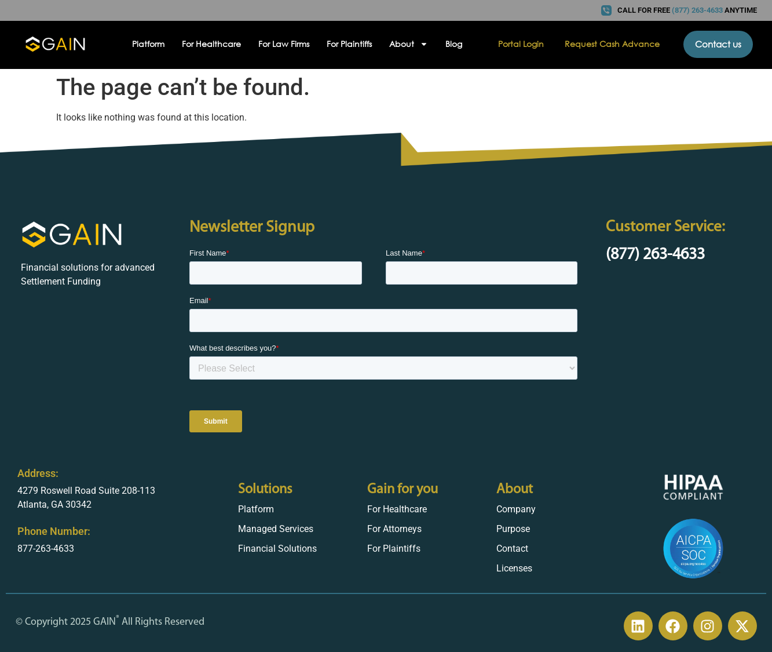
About (408, 44)
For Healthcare (211, 43)
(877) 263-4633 (655, 255)
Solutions (265, 490)
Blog (453, 43)
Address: (37, 473)
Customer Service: (665, 227)
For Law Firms (283, 43)
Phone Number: (53, 531)
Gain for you (402, 490)
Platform (148, 43)
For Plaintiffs (349, 43)
